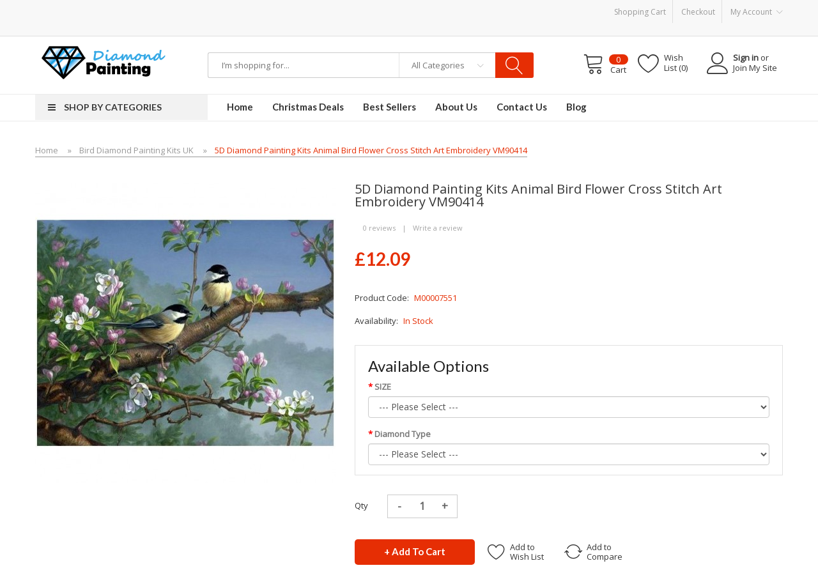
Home (46, 150)
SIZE (382, 386)
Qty (361, 505)
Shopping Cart (640, 11)
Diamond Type (402, 434)
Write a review (438, 228)
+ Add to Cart (414, 551)
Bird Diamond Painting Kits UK (136, 150)
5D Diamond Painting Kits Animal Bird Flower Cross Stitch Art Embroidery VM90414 (371, 150)
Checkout (698, 11)
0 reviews (379, 228)
